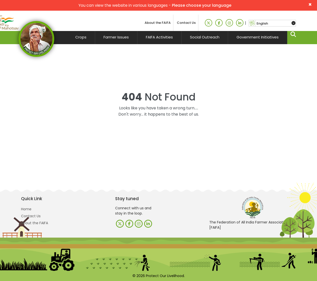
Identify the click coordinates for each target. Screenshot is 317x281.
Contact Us (186, 22)
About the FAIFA (158, 22)
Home (26, 209)
